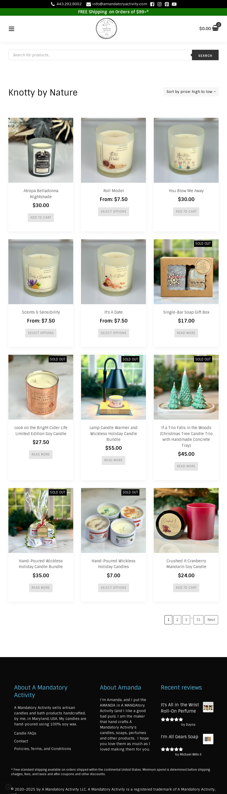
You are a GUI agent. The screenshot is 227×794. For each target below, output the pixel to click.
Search (205, 56)
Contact (21, 741)
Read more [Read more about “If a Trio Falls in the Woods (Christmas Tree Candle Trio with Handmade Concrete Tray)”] (186, 466)
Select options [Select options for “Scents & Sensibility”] (41, 333)
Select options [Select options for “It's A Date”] (114, 333)
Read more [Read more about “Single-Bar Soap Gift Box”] (186, 333)
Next (211, 620)
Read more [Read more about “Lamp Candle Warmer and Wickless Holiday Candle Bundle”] (113, 460)
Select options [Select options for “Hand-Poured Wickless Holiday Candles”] (114, 588)
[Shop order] (191, 91)
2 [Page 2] (177, 620)
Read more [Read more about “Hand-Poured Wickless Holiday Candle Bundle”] (41, 588)
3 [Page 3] (186, 620)
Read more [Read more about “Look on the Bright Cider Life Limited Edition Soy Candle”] (41, 454)
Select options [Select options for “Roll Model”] (114, 211)
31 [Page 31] (198, 620)
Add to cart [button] (40, 217)
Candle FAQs (25, 733)
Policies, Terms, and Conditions (42, 749)
